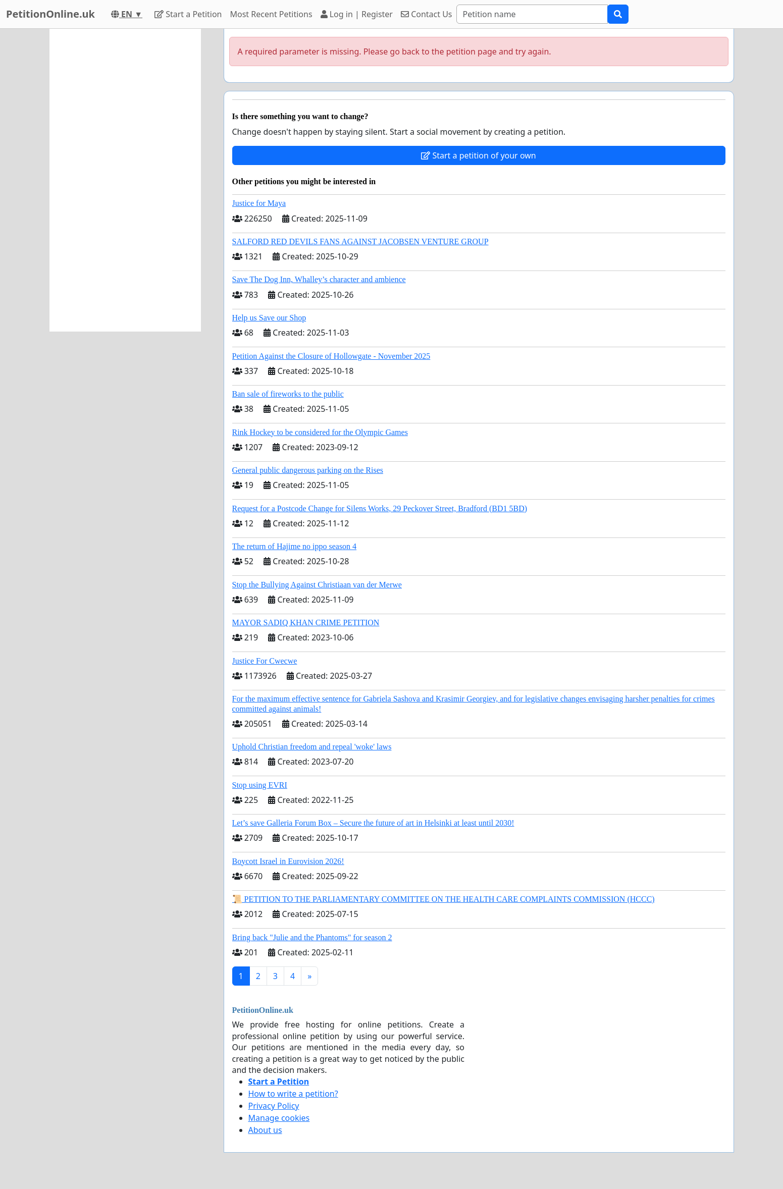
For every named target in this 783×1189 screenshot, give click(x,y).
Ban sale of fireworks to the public (288, 394)
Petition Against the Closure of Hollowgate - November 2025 (331, 356)
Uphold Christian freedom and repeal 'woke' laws (312, 746)
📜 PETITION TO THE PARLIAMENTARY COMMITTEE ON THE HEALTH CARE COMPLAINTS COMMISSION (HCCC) (443, 899)
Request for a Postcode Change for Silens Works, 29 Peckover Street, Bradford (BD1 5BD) (380, 508)
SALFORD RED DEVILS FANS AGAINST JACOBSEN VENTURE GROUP (360, 241)
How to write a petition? (293, 1093)
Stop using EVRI (259, 785)
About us (265, 1130)
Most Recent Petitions (271, 14)
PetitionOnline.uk (50, 14)
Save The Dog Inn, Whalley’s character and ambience (319, 279)
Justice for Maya (259, 203)
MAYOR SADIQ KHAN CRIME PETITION (306, 622)
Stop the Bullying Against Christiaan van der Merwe (317, 584)
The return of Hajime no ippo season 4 (294, 546)
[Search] (532, 14)
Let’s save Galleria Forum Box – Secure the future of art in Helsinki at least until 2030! (373, 823)
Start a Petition (188, 14)
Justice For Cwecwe (264, 661)
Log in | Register (357, 14)
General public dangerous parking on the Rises (307, 470)
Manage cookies (279, 1117)
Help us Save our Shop (269, 317)
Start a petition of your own (478, 155)
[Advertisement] (125, 180)
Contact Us (426, 14)
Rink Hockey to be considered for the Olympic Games (320, 432)
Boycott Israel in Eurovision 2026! (288, 861)
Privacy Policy (273, 1105)
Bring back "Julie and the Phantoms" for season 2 (312, 937)
